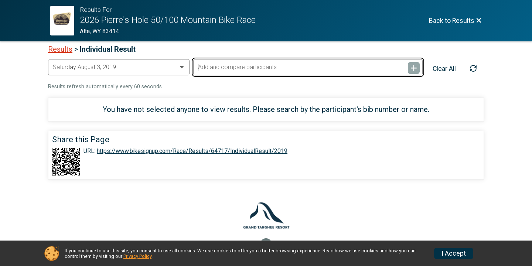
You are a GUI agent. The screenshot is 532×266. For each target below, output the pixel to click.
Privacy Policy (137, 256)
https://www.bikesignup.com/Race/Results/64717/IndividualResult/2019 (192, 151)
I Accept (453, 253)
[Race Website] (65, 20)
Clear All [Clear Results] (444, 68)
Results (60, 49)
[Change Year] (119, 67)
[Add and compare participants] (307, 67)
